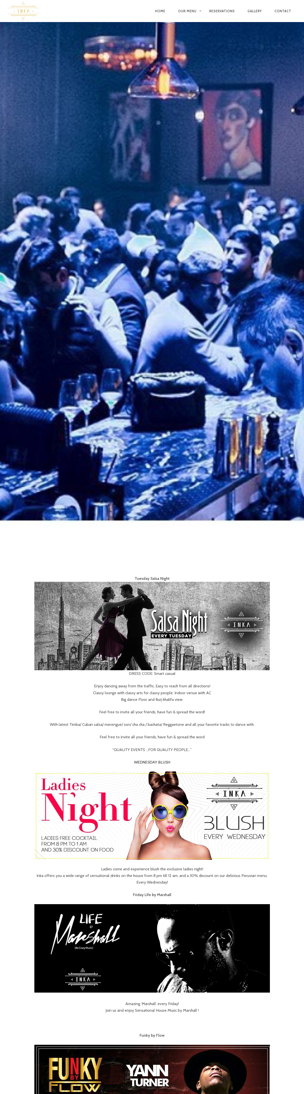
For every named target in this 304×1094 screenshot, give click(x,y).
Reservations (222, 11)
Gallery (255, 11)
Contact (283, 11)
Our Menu (187, 11)
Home (160, 11)
